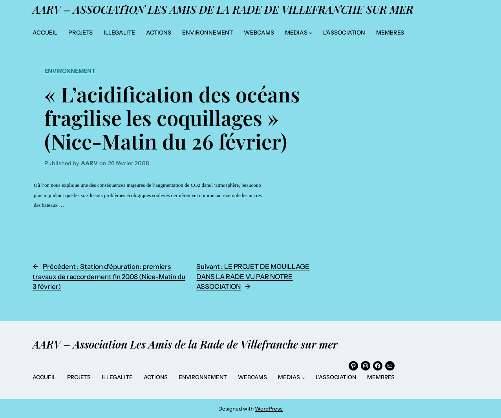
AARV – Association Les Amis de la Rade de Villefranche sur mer (223, 9)
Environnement (69, 71)
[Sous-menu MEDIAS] (311, 33)
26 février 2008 (128, 163)
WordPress (269, 408)
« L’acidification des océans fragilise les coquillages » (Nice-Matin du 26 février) (172, 117)
